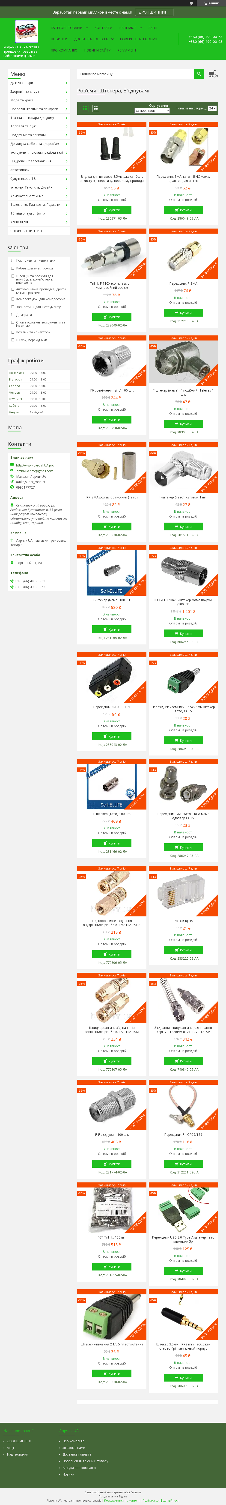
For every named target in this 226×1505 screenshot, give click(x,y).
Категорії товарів (66, 28)
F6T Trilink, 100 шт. (112, 1237)
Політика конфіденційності (161, 1500)
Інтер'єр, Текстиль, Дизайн (31, 187)
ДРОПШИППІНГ (19, 1441)
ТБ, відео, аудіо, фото (27, 213)
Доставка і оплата (91, 39)
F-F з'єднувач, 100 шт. (112, 1135)
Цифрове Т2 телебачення (30, 161)
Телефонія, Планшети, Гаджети (35, 204)
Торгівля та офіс (23, 126)
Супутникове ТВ (23, 178)
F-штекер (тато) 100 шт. (112, 814)
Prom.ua (136, 1492)
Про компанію (64, 50)
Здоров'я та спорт (24, 91)
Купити (114, 210)
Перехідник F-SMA (183, 283)
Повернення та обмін (139, 39)
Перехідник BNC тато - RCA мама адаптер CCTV (183, 816)
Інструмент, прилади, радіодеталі (36, 152)
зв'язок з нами (73, 1447)
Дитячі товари (21, 82)
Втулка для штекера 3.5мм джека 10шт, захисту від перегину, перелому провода (112, 179)
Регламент (127, 50)
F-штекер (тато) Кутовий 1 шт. (183, 497)
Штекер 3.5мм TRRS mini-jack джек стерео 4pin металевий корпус (183, 1346)
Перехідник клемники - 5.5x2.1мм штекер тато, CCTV (183, 709)
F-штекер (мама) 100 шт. (112, 600)
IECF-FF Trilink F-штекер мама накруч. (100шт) (183, 602)
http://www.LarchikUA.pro (35, 465)
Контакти (103, 28)
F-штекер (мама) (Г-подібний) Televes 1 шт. (183, 392)
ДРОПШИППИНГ (154, 12)
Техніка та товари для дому (32, 117)
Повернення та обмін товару (85, 1461)
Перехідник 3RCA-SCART (112, 707)
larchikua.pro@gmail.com (34, 471)
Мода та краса (21, 100)
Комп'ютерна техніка (26, 196)
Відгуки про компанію (79, 1467)
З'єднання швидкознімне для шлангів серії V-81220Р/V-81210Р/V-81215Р (183, 1030)
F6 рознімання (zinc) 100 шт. (112, 390)
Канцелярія (19, 222)
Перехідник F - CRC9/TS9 (183, 1135)
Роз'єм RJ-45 (183, 921)
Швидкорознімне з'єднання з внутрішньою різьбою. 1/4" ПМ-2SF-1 (112, 923)
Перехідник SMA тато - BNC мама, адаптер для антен (183, 179)
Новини (68, 1474)
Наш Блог (127, 28)
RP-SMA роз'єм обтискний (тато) (112, 497)
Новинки (59, 39)
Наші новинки (17, 1454)
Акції (153, 28)
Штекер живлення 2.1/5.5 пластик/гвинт (111, 1344)
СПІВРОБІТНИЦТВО (26, 231)
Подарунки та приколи (28, 135)
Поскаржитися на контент (122, 1500)
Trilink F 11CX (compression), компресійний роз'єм (112, 285)
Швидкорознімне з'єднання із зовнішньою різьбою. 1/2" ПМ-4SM (112, 1030)
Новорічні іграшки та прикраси (34, 109)
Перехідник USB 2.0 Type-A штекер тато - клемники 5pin (183, 1239)
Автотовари (20, 170)
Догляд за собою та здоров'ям (34, 143)
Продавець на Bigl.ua (113, 1496)
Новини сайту (97, 50)
